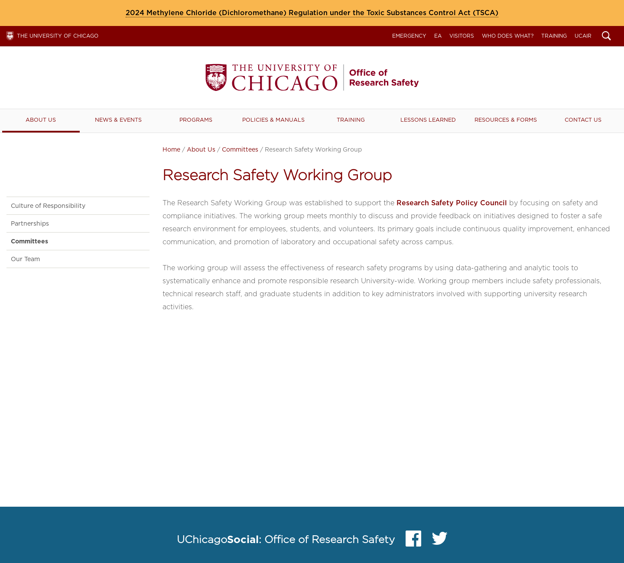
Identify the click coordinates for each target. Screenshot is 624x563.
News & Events (118, 119)
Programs (195, 119)
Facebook (413, 540)
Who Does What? (507, 35)
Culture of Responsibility (48, 205)
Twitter (440, 540)
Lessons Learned (428, 119)
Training (554, 35)
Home (171, 149)
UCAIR (583, 35)
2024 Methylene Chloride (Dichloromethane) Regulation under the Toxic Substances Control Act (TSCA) (312, 13)
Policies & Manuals (273, 119)
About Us (41, 119)
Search (606, 37)
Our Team (25, 259)
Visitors (461, 35)
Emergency (409, 35)
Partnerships (30, 223)
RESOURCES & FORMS (505, 119)
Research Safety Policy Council (451, 203)
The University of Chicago (57, 35)
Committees (240, 149)
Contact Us (583, 119)
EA (438, 35)
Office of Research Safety (312, 77)
